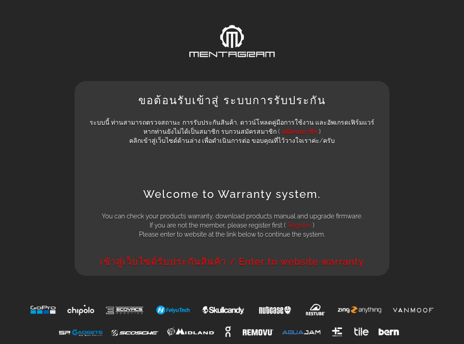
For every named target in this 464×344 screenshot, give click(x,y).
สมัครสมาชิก (300, 131)
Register (299, 225)
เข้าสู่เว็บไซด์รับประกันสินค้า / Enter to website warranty (232, 261)
